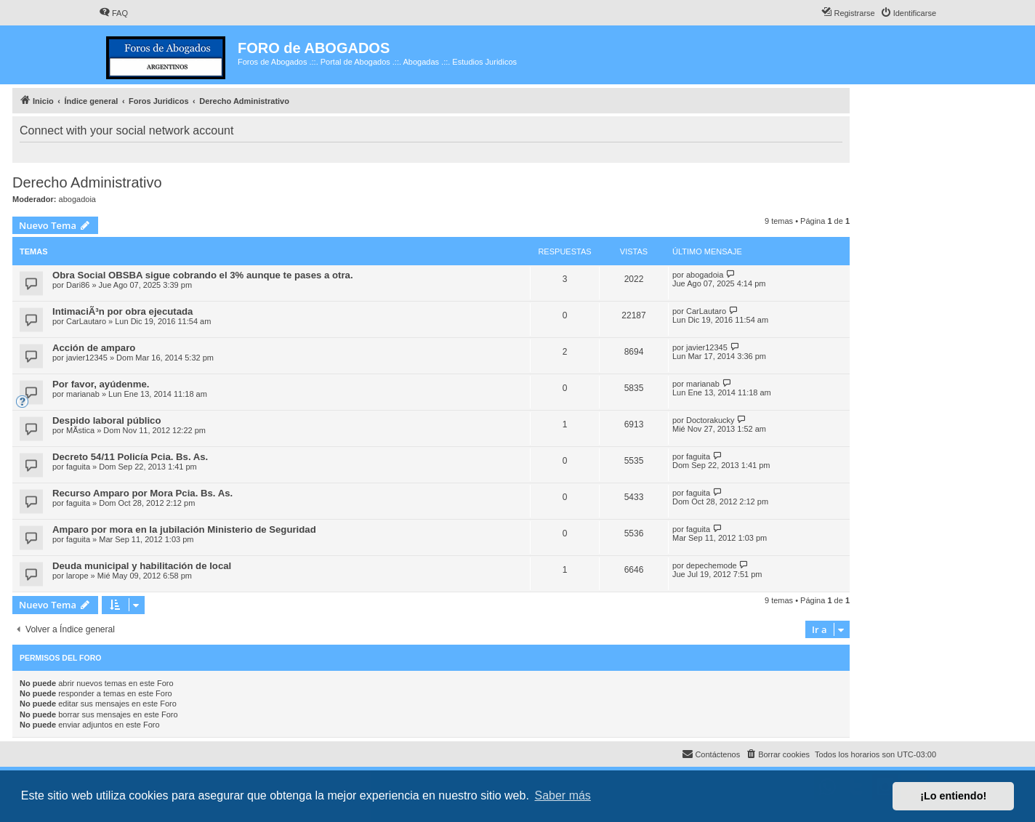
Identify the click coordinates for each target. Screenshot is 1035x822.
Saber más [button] (563, 795)
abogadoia (77, 199)
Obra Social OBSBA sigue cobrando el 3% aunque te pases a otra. (202, 275)
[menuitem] (113, 13)
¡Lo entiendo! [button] (953, 796)
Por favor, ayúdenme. (100, 384)
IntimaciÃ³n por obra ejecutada (122, 311)
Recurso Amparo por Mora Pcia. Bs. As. (142, 493)
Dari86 (77, 285)
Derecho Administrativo (87, 182)
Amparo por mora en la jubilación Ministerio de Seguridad (184, 529)
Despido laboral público (106, 420)
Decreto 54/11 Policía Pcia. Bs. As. (130, 456)
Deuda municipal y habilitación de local (141, 565)
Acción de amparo (93, 347)
